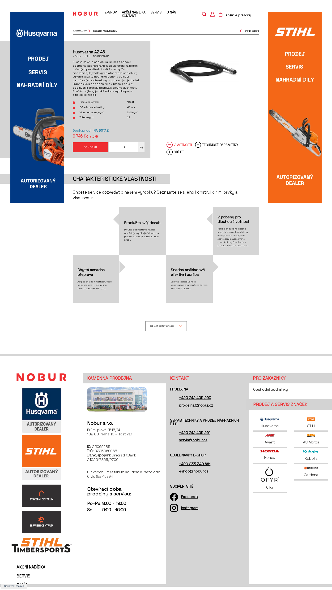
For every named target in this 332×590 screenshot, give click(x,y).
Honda (269, 458)
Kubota (311, 458)
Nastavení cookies (14, 586)
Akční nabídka (133, 12)
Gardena (311, 474)
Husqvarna (269, 426)
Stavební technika (80, 31)
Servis (156, 12)
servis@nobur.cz (193, 443)
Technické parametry (220, 147)
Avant (270, 442)
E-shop (111, 12)
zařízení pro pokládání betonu (105, 31)
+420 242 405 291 (194, 436)
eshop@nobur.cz (193, 474)
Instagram (189, 511)
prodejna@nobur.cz (196, 408)
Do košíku (90, 148)
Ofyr (269, 481)
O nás (171, 12)
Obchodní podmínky (270, 392)
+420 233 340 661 (194, 467)
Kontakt (129, 15)
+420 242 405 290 (195, 401)
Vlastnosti (183, 147)
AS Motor (311, 442)
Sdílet (179, 155)
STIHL (311, 426)
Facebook (189, 500)
